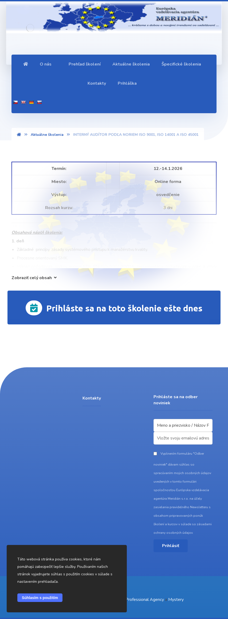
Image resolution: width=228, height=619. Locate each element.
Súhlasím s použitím (40, 598)
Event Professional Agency (138, 599)
